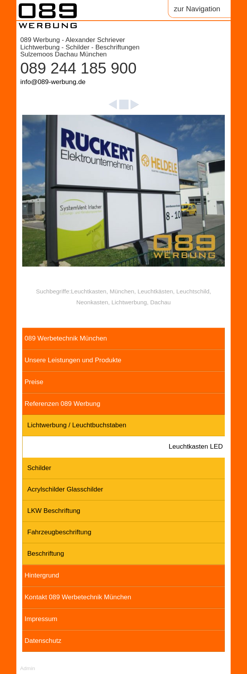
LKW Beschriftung (53, 510)
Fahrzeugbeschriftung (59, 532)
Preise (34, 382)
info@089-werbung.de (53, 82)
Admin (27, 668)
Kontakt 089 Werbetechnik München (78, 597)
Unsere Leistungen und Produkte (73, 360)
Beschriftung (45, 553)
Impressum (41, 619)
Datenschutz (43, 640)
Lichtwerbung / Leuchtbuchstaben (76, 425)
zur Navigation (197, 9)
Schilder (39, 468)
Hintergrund (42, 575)
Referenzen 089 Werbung (62, 403)
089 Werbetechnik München (66, 338)
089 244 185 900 (78, 68)
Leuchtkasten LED (196, 446)
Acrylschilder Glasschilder (65, 489)
